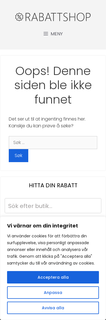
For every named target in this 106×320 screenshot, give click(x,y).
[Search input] (46, 205)
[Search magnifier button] (94, 206)
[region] (53, 268)
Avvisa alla (53, 308)
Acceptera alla (53, 277)
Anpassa (53, 292)
